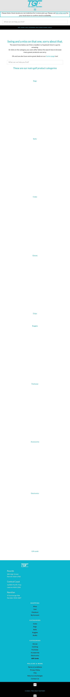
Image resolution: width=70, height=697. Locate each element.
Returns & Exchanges (34, 677)
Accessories (35, 443)
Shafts (35, 637)
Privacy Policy (35, 671)
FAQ (35, 674)
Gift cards (35, 553)
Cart (35, 611)
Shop (35, 608)
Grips (35, 315)
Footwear (35, 385)
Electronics (35, 495)
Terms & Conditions (35, 668)
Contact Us (35, 680)
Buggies (35, 327)
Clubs (35, 197)
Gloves (35, 256)
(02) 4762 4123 (61, 13)
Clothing (35, 648)
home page (50, 56)
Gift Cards (35, 660)
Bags (35, 81)
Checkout (35, 614)
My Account (35, 617)
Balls (35, 139)
